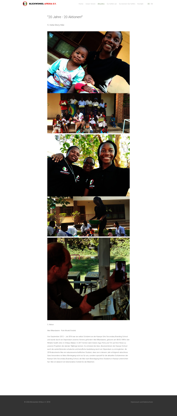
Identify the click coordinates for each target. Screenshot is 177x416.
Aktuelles (101, 5)
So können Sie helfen (127, 5)
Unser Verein (90, 5)
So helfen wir (112, 5)
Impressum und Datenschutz (142, 406)
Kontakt (140, 5)
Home (81, 5)
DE (149, 5)
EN (152, 5)
